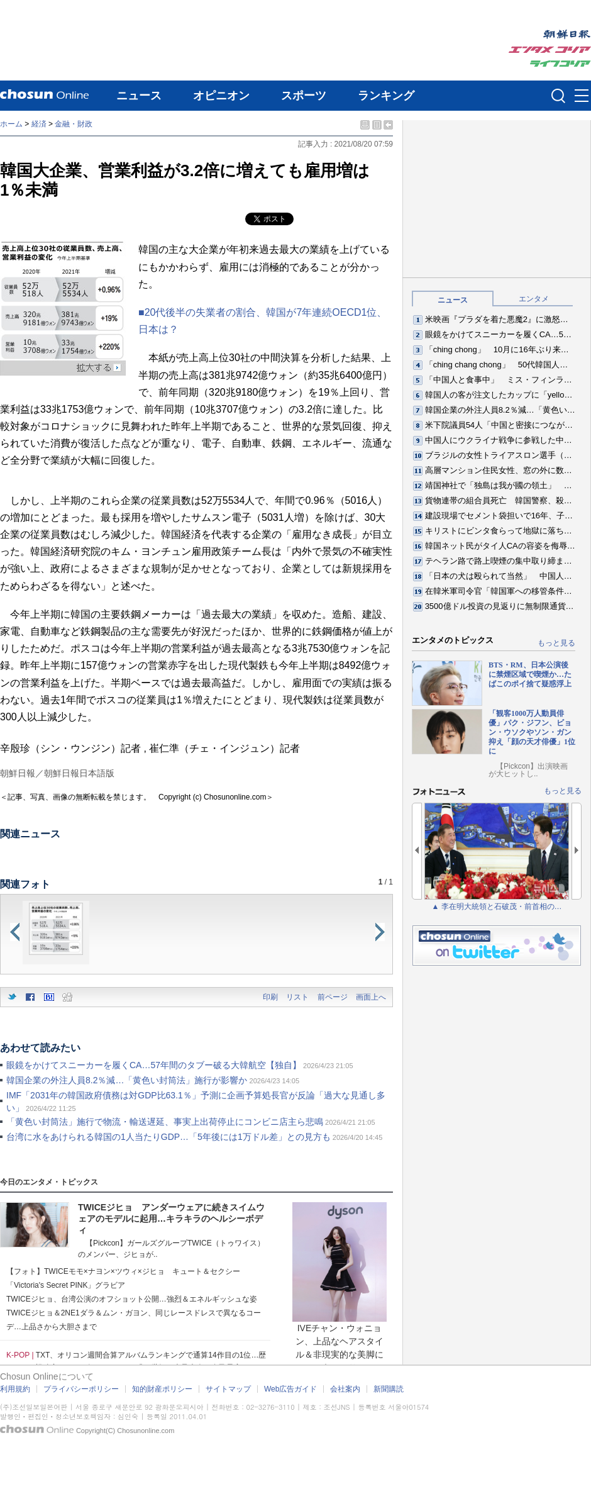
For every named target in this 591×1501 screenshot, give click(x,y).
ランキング (386, 95)
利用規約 (15, 1389)
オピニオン (221, 95)
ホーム (11, 124)
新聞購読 (388, 1389)
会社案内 (345, 1389)
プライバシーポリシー (81, 1389)
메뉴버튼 (581, 96)
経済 (39, 124)
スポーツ (303, 95)
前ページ (333, 997)
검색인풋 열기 (558, 95)
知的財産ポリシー (162, 1389)
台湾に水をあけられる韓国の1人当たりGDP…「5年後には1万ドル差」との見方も (168, 1137)
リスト (297, 997)
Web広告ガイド (290, 1389)
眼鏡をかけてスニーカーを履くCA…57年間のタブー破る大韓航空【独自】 (153, 1065)
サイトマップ (228, 1389)
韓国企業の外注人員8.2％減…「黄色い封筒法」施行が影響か (126, 1080)
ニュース (139, 95)
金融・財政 (73, 124)
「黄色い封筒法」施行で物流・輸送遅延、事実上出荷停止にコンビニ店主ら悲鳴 (164, 1122)
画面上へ (371, 997)
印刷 (270, 997)
